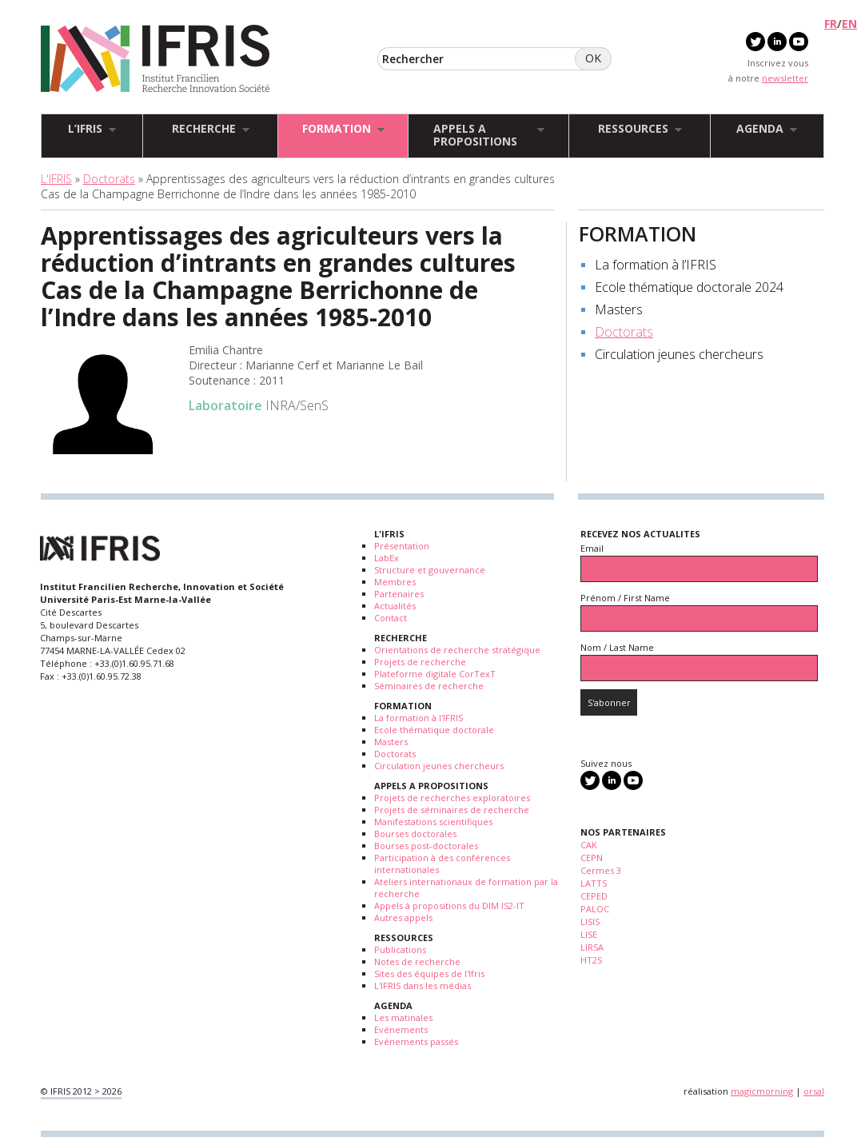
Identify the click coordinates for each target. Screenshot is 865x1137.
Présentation (401, 546)
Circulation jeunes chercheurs (679, 354)
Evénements (401, 1029)
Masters (619, 309)
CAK (588, 845)
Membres (395, 582)
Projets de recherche (420, 662)
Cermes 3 (600, 870)
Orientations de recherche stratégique (457, 650)
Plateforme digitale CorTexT (435, 674)
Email (592, 548)
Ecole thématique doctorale (434, 730)
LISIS (590, 922)
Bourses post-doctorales (426, 846)
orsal (813, 1091)
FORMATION (637, 233)
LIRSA (592, 947)
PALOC (594, 909)
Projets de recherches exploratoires (452, 798)
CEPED (594, 896)
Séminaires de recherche (429, 686)
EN (849, 23)
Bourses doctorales (415, 834)
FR (830, 23)
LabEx (386, 558)
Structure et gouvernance (429, 570)
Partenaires (399, 594)
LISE (588, 934)
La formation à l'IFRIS (418, 718)
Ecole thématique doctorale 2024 (689, 287)
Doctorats (109, 178)
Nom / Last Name (617, 647)
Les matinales (403, 1017)
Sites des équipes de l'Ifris (429, 973)
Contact (390, 618)
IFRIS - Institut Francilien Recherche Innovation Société (155, 59)
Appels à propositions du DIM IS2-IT (449, 906)
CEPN (591, 858)
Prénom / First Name (625, 598)
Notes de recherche (417, 961)
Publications (400, 949)
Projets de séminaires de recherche (451, 810)
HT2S (591, 960)
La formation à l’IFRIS (655, 264)
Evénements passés (416, 1041)
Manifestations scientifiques (433, 822)
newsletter (785, 78)
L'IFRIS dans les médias (422, 985)
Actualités (395, 606)
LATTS (593, 883)
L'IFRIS (56, 178)
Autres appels (403, 918)
